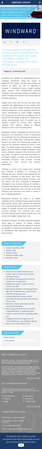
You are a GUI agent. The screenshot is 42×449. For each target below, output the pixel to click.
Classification (8, 396)
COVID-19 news (11, 253)
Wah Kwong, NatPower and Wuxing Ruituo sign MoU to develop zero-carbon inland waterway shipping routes (22, 291)
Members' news (12, 258)
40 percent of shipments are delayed (20, 115)
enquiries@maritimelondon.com (19, 429)
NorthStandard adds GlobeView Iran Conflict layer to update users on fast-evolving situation (20, 274)
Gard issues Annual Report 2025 (18, 324)
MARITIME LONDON (21, 2)
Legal (5, 401)
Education (28, 396)
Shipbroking (29, 401)
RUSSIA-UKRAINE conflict (15, 248)
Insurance (28, 398)
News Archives (9, 337)
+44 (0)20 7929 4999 (12, 426)
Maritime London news (14, 255)
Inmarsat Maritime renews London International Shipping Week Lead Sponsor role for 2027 (22, 298)
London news (11, 250)
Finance (6, 398)
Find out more (33, 378)
